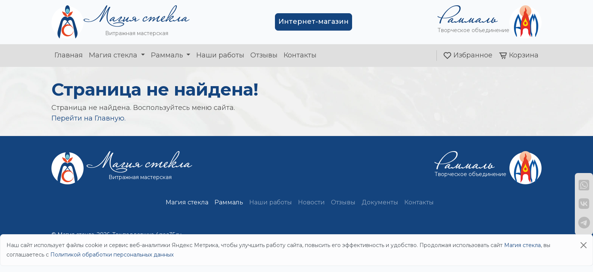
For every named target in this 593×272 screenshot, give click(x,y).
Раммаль (168, 55)
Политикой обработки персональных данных (112, 254)
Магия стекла (114, 55)
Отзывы (264, 55)
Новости (311, 202)
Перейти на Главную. (88, 118)
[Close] (583, 245)
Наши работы (220, 55)
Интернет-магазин (313, 21)
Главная (68, 55)
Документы (380, 202)
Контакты (300, 55)
